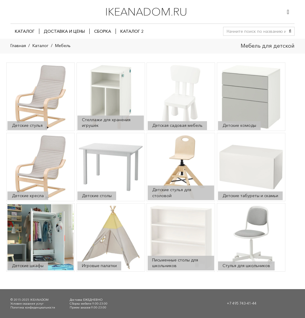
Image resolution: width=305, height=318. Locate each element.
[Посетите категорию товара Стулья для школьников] (251, 237)
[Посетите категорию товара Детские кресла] (40, 167)
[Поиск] (290, 31)
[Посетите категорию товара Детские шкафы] (40, 237)
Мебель (63, 45)
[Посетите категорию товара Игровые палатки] (110, 237)
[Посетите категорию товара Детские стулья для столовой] (181, 167)
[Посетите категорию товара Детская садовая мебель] (181, 97)
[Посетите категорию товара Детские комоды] (251, 97)
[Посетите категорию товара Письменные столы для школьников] (181, 237)
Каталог (40, 45)
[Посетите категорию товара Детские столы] (110, 167)
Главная (18, 45)
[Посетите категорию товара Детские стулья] (40, 97)
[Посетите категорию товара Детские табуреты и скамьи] (251, 167)
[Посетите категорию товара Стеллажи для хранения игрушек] (110, 97)
